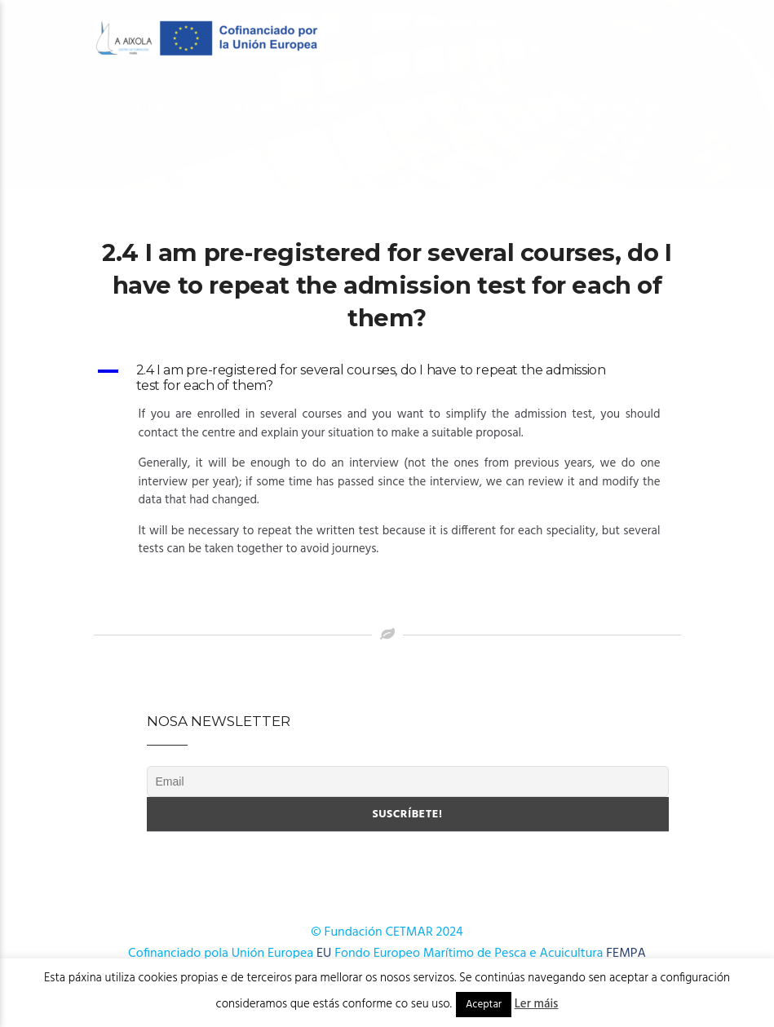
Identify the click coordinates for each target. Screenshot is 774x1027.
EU (323, 953)
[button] (387, 377)
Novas (239, 171)
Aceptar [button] (484, 1004)
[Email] (408, 781)
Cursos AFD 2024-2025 (602, 107)
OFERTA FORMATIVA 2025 (439, 107)
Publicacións (150, 171)
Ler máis (537, 1004)
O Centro (135, 107)
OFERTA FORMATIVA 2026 (271, 107)
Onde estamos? (332, 171)
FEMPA (626, 953)
